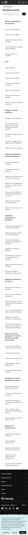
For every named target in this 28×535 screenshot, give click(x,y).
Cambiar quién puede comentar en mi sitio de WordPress (13, 233)
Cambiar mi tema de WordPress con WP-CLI (13, 394)
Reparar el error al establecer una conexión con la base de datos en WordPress (13, 185)
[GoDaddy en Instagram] (6, 509)
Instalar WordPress (10, 67)
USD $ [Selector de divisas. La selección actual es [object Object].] (24, 505)
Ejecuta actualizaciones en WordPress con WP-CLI (12, 387)
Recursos (3, 481)
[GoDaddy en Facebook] (2, 509)
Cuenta (3, 489)
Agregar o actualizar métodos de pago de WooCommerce (13, 464)
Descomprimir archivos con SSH (13, 358)
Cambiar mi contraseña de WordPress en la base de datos (13, 317)
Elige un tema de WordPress (12, 90)
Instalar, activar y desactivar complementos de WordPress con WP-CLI (14, 402)
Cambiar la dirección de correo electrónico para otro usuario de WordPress (13, 303)
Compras (3, 493)
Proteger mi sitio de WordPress (13, 118)
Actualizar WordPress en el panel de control (13, 135)
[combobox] (12, 14)
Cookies (22, 514)
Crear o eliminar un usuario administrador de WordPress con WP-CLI (13, 411)
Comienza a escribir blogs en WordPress (12, 84)
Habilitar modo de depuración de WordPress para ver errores (13, 177)
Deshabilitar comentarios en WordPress (12, 249)
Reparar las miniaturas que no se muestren (13, 208)
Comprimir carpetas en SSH (12, 353)
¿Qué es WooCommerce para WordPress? (13, 434)
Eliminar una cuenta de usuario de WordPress (13, 295)
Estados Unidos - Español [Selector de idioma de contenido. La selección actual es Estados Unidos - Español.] (8, 505)
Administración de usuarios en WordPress (13, 288)
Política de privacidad (13, 514)
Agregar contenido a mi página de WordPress (14, 103)
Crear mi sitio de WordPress (12, 29)
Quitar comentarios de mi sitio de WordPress (14, 265)
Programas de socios (6, 485)
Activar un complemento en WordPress (12, 96)
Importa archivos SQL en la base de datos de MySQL (13, 47)
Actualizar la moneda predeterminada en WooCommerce (10, 456)
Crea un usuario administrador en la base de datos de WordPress (14, 311)
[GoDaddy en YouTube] (17, 509)
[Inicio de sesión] (22, 2)
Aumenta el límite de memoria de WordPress (14, 40)
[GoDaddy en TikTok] (10, 509)
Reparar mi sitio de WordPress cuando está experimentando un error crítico (13, 193)
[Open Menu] (1, 2)
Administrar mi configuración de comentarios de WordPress (13, 226)
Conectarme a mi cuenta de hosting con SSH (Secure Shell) (13, 346)
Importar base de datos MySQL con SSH (13, 371)
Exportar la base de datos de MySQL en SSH (12, 364)
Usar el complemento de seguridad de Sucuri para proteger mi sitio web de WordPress (11, 126)
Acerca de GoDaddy (6, 473)
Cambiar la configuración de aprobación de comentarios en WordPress (13, 241)
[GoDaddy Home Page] (7, 498)
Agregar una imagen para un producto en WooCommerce (12, 448)
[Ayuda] (19, 2)
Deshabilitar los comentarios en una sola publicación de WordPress (13, 257)
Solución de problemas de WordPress (12, 163)
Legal (5, 514)
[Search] (24, 14)
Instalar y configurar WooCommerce (10, 441)
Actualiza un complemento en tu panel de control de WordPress (13, 142)
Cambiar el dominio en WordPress (11, 54)
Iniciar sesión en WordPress (12, 34)
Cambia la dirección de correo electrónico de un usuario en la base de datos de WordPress (13, 325)
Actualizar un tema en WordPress (14, 148)
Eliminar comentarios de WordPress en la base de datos (13, 272)
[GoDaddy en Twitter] (13, 509)
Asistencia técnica (6, 477)
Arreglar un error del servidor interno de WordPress (12, 201)
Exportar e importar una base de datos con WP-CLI (13, 418)
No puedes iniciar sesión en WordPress (12, 170)
